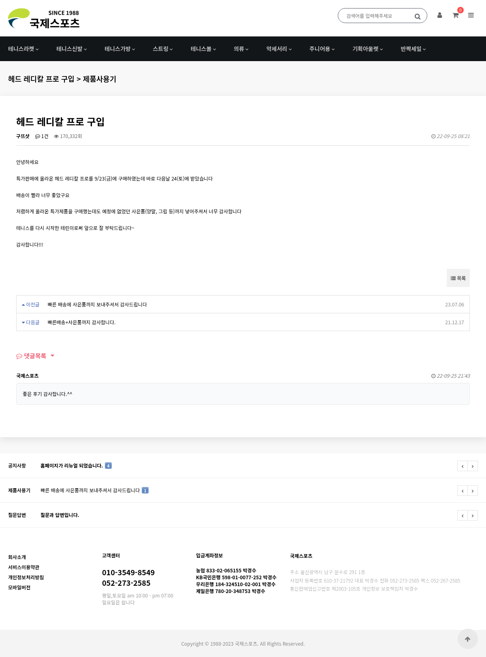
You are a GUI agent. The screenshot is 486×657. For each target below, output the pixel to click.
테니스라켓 (21, 49)
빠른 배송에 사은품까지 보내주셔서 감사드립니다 (97, 304)
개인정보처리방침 (26, 577)
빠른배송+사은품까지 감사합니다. (81, 322)
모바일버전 (19, 587)
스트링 (160, 49)
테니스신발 (69, 49)
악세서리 (277, 49)
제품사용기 (19, 490)
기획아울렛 (365, 49)
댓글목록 (31, 355)
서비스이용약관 (23, 566)
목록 (458, 277)
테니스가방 (117, 49)
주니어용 (319, 49)
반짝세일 (411, 49)
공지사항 (17, 465)
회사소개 (17, 556)
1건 (42, 135)
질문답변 (17, 514)
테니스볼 (201, 49)
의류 (239, 49)
